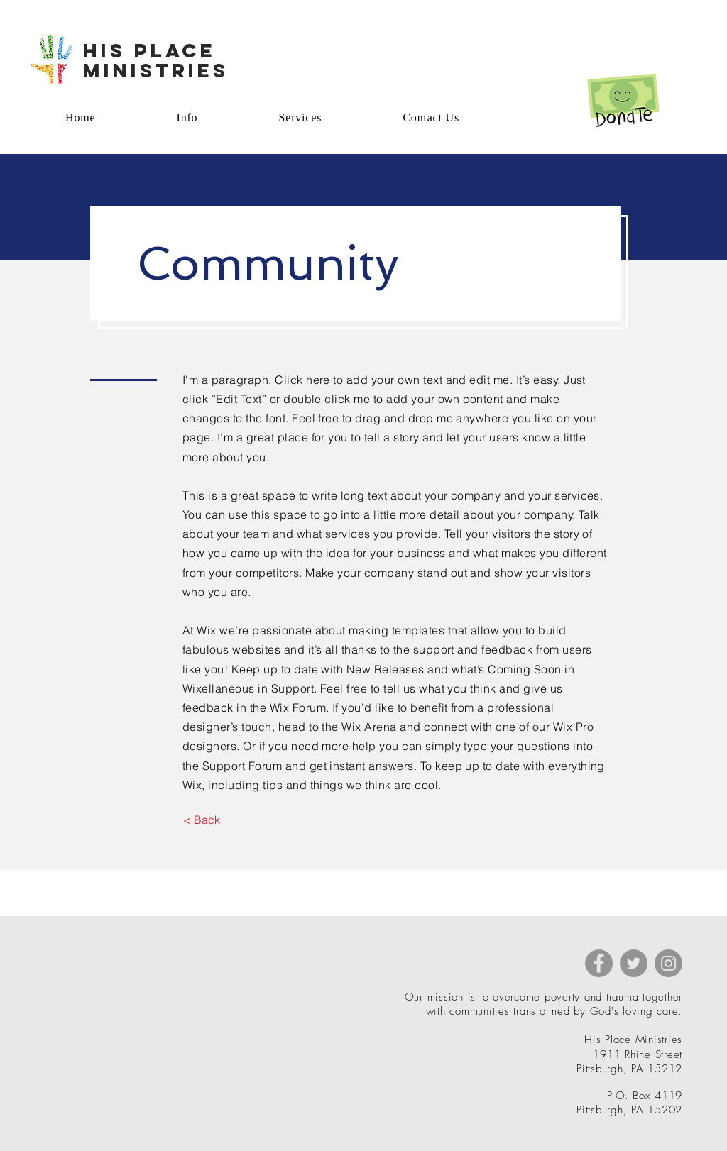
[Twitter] (633, 963)
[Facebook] (599, 963)
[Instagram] (668, 963)
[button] (201, 819)
